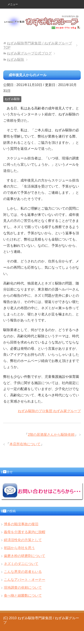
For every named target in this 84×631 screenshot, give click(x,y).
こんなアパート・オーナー (24, 579)
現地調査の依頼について (23, 587)
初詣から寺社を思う (19, 548)
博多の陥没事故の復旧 (21, 524)
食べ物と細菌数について (23, 595)
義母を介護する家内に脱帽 (24, 532)
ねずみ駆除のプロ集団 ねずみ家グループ (49, 411)
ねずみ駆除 (12, 99)
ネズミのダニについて (21, 564)
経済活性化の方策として (23, 540)
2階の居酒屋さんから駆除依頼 (51, 434)
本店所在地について (24, 444)
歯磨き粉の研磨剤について (24, 556)
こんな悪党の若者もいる (23, 571)
